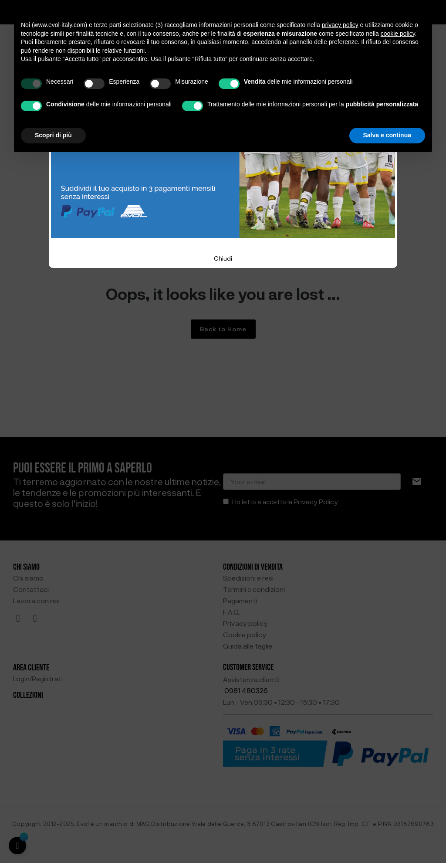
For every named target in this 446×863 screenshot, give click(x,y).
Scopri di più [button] (53, 135)
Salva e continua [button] (387, 135)
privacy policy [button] (340, 24)
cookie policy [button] (398, 33)
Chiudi (223, 258)
